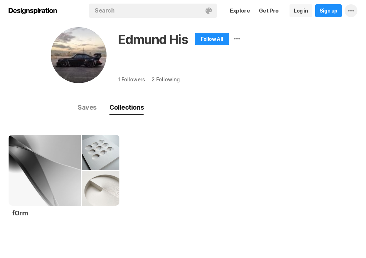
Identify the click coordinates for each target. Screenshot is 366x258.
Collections (126, 107)
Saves (87, 107)
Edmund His (153, 39)
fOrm (20, 213)
